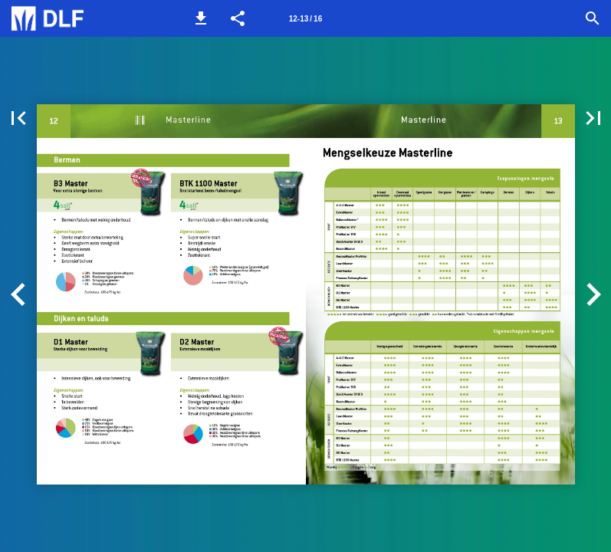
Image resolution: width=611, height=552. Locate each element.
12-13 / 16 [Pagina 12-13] (305, 19)
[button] (200, 18)
